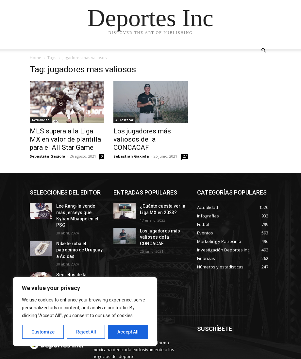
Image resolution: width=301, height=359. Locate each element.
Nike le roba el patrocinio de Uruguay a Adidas (78, 237)
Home (35, 57)
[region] (85, 311)
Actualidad (41, 120)
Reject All (86, 331)
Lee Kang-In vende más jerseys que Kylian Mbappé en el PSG (77, 211)
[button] (264, 50)
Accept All (128, 331)
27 (185, 156)
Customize (43, 331)
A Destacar (124, 120)
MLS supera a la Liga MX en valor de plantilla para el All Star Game (65, 139)
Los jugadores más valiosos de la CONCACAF (142, 139)
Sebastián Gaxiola (47, 156)
